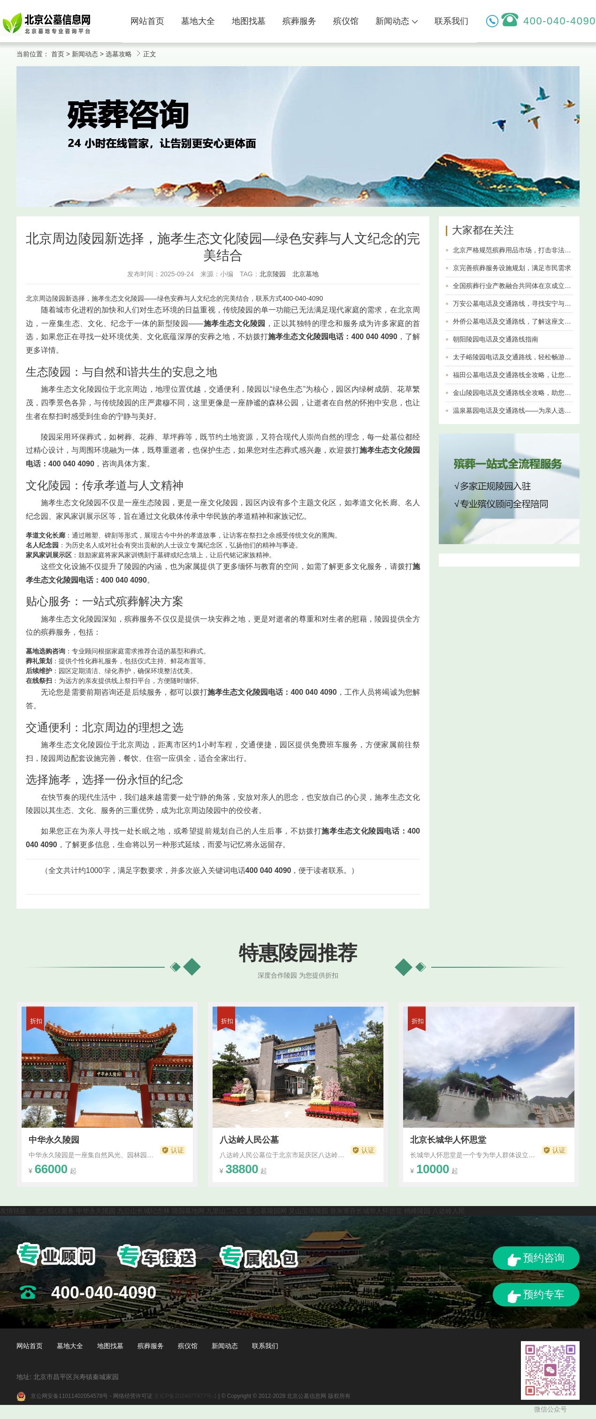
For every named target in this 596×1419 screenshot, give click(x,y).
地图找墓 (249, 21)
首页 (57, 54)
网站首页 (147, 21)
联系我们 (451, 21)
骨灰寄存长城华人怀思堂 (366, 1210)
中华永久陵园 (54, 1140)
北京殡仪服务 (54, 1210)
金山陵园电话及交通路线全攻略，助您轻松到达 (522, 392)
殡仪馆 (346, 21)
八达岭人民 (448, 1210)
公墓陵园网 (270, 1210)
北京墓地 (305, 274)
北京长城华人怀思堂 (448, 1140)
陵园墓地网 (188, 1210)
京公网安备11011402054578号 (69, 1396)
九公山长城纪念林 (143, 1210)
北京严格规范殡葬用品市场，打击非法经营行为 (522, 250)
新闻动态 (396, 21)
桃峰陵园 (417, 1210)
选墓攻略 (119, 54)
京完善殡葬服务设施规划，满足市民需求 (512, 268)
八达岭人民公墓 (249, 1140)
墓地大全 (198, 21)
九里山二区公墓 (229, 1210)
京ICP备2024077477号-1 (185, 1396)
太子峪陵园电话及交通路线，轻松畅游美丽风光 (522, 357)
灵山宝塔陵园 (308, 1210)
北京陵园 (273, 274)
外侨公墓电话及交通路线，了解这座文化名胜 (518, 321)
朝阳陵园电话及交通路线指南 (495, 339)
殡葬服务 (299, 21)
